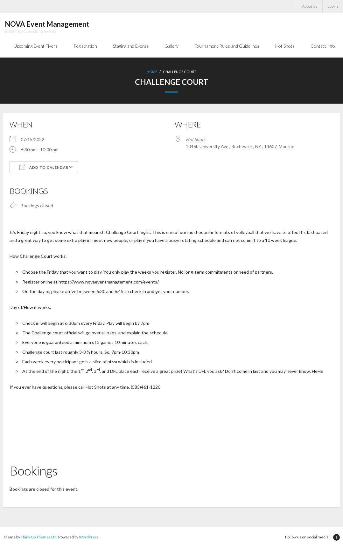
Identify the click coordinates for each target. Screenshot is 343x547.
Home (152, 72)
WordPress (89, 537)
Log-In (332, 6)
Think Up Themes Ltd (39, 537)
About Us (310, 6)
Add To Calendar (43, 167)
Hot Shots (195, 139)
